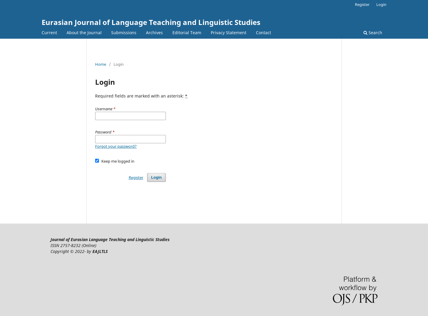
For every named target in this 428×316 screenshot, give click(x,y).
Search (373, 32)
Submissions (123, 32)
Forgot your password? (116, 146)
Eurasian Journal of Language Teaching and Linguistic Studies (151, 22)
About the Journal (84, 32)
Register (362, 4)
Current (49, 32)
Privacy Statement (228, 32)
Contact (263, 32)
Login (381, 4)
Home (100, 64)
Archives (154, 32)
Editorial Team (186, 32)
